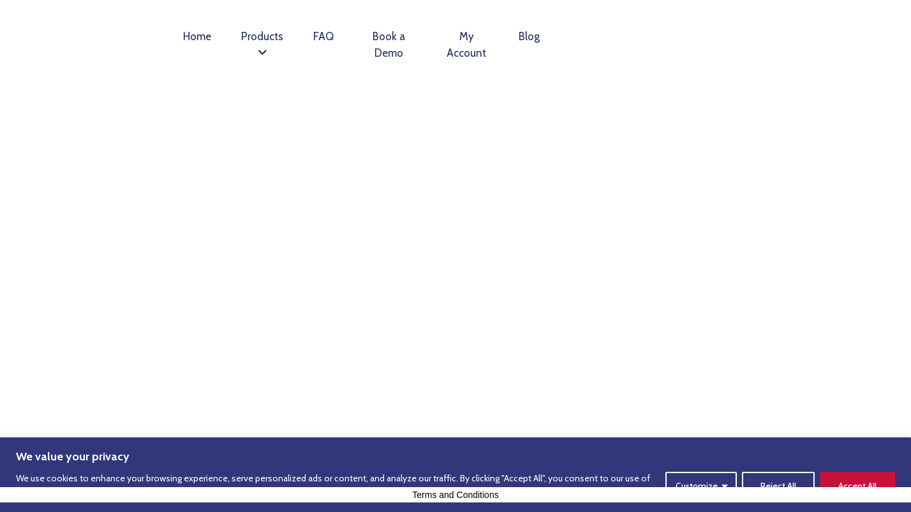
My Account (466, 44)
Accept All (857, 486)
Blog (529, 36)
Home (197, 36)
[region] (455, 474)
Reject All (778, 486)
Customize (697, 486)
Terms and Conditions (455, 495)
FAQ (323, 36)
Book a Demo (389, 44)
